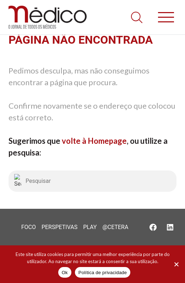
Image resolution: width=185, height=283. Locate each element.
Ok (65, 272)
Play (90, 227)
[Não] (176, 264)
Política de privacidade (102, 272)
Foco (28, 227)
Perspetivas (59, 227)
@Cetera (115, 227)
